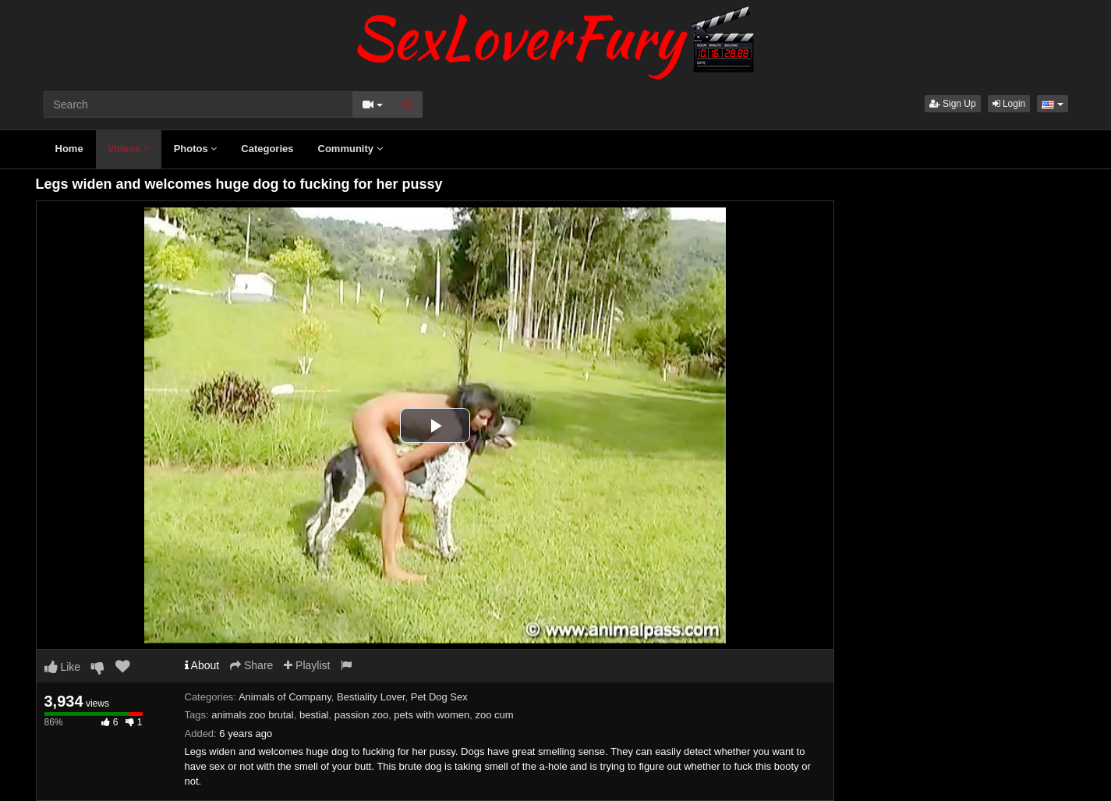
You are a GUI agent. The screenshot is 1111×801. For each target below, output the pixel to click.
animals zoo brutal (252, 715)
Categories (267, 148)
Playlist (307, 665)
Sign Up (952, 103)
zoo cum (494, 715)
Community (350, 148)
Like (62, 667)
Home (69, 148)
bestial (314, 715)
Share (251, 665)
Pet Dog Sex (439, 697)
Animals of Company (285, 697)
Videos (129, 148)
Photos (196, 148)
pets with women (431, 715)
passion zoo (361, 715)
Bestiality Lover (371, 697)
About (202, 665)
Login (1009, 103)
